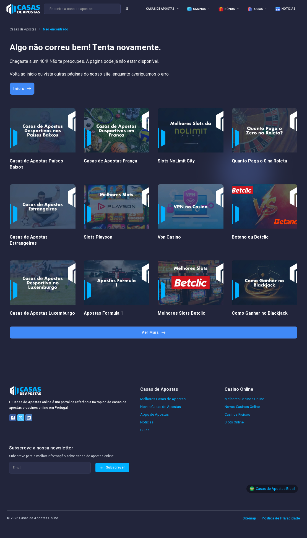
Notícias (285, 9)
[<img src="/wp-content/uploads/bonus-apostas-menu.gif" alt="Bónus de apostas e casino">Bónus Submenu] (238, 8)
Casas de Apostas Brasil (275, 489)
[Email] (50, 468)
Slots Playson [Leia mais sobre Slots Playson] (98, 237)
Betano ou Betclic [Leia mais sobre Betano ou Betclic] (250, 237)
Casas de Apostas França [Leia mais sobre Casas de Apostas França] (110, 161)
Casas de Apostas (160, 9)
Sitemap (249, 518)
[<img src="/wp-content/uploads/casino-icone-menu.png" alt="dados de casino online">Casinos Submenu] (209, 8)
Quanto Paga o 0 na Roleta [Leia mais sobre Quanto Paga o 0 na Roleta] (259, 161)
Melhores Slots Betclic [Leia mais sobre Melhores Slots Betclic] (181, 313)
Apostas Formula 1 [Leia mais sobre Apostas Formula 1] (103, 313)
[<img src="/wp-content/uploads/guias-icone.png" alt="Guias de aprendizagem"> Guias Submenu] (266, 8)
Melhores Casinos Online (244, 399)
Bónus (226, 9)
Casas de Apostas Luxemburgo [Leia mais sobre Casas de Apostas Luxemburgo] (42, 313)
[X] (20, 417)
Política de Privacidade (281, 518)
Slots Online (234, 422)
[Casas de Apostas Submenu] (178, 8)
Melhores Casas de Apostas (163, 399)
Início (22, 88)
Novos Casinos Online (242, 407)
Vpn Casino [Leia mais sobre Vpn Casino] (169, 237)
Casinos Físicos (237, 414)
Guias (255, 9)
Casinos (196, 9)
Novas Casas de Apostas (160, 407)
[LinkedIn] (28, 417)
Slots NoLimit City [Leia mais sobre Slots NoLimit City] (176, 161)
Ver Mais (153, 332)
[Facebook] (12, 417)
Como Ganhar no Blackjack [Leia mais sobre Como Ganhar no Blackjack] (260, 313)
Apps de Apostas (154, 414)
